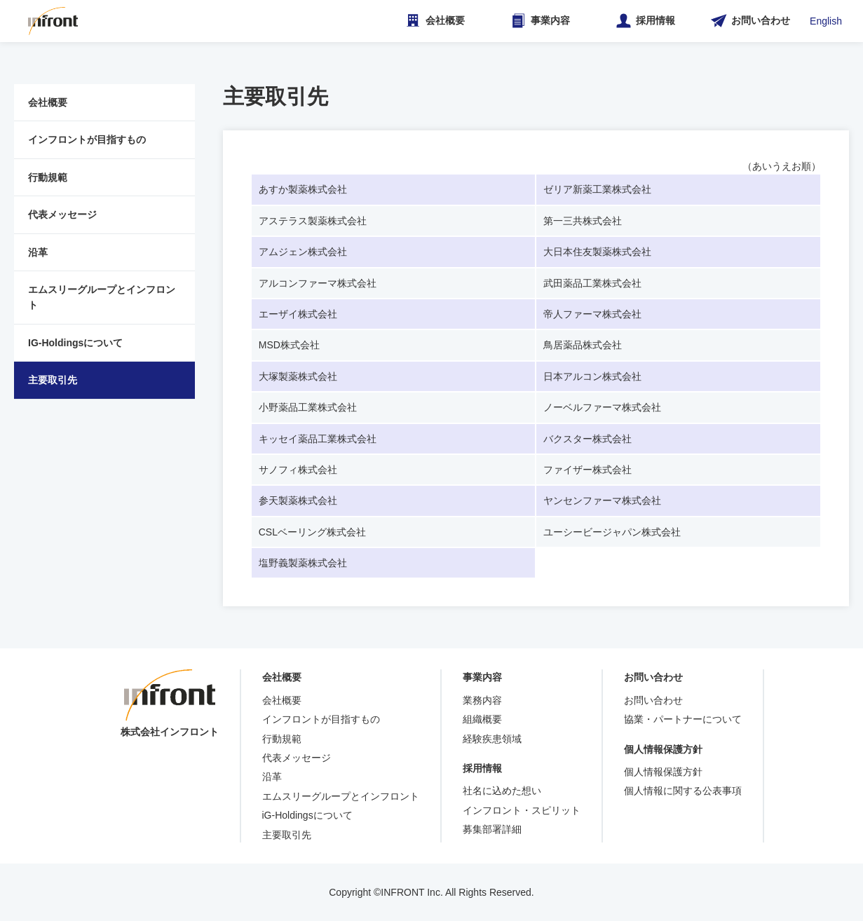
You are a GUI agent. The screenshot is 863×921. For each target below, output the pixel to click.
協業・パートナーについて (683, 719)
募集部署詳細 (492, 829)
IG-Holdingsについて (75, 342)
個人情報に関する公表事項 (683, 790)
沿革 (38, 252)
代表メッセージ (62, 214)
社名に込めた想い (502, 790)
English (826, 21)
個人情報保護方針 (663, 771)
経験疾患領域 (492, 738)
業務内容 (482, 700)
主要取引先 (52, 380)
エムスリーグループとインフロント (101, 297)
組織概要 (482, 719)
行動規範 (47, 177)
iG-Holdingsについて (307, 815)
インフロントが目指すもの (87, 139)
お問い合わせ (653, 700)
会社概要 (47, 102)
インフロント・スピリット (521, 810)
